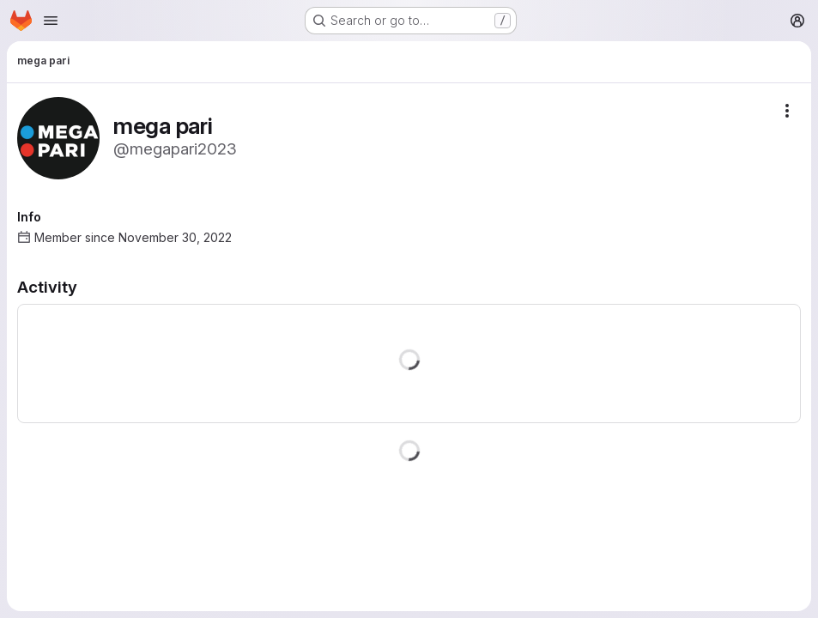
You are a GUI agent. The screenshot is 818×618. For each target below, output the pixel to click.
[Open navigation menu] (50, 20)
